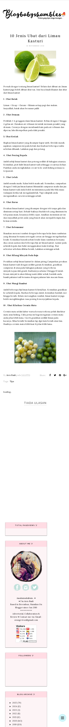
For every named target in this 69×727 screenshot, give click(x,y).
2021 (14, 717)
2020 (14, 721)
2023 (14, 710)
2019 (14, 724)
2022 (14, 713)
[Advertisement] (34, 494)
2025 (14, 702)
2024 (14, 706)
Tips (12, 381)
